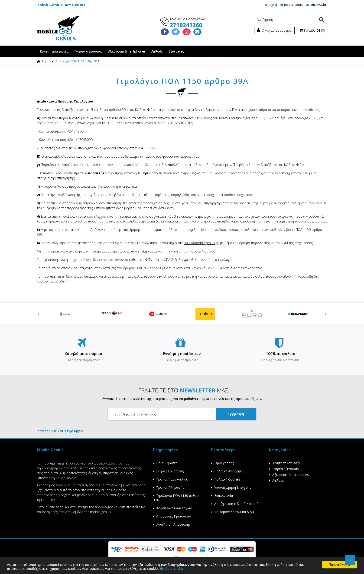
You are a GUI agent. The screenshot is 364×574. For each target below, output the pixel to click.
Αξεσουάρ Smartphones (126, 51)
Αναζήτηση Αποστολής (171, 524)
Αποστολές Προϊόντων (172, 516)
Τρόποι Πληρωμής (168, 487)
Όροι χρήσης (222, 463)
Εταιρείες (176, 51)
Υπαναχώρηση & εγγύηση (232, 487)
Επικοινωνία (316, 5)
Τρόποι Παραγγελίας (170, 479)
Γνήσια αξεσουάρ (88, 51)
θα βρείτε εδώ (171, 568)
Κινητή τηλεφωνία (54, 51)
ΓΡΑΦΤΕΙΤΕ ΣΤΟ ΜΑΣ (183, 390)
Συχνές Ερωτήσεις (168, 471)
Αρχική (270, 5)
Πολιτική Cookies (225, 479)
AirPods (156, 51)
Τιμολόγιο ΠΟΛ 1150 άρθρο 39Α (77, 61)
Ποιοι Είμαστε (291, 5)
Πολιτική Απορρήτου (228, 471)
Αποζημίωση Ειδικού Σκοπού (235, 503)
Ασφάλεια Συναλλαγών (172, 508)
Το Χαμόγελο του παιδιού (232, 512)
